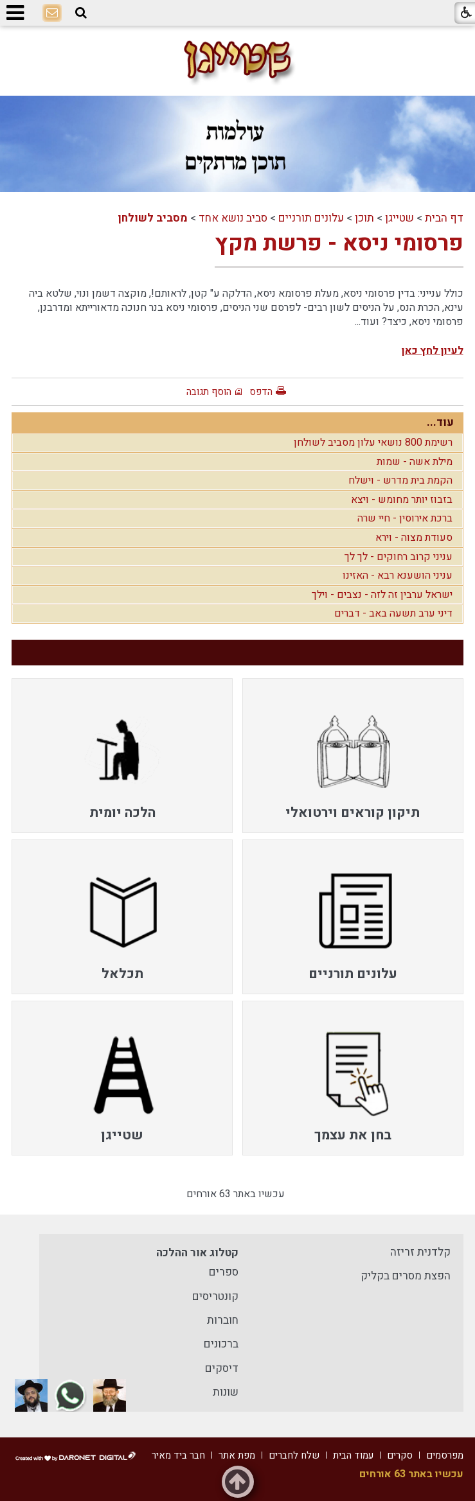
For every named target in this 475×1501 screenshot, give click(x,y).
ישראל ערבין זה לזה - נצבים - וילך (382, 594)
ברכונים (221, 1344)
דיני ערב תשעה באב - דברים (393, 613)
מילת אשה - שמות (415, 462)
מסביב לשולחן (153, 218)
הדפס (261, 392)
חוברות (222, 1320)
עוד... (440, 422)
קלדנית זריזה (420, 1252)
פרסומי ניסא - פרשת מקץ (339, 243)
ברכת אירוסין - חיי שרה (405, 518)
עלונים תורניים (311, 218)
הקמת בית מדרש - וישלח (400, 480)
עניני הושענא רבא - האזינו (398, 575)
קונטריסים (215, 1296)
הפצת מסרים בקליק (406, 1276)
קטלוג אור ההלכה (197, 1253)
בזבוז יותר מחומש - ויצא (402, 499)
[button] (81, 13)
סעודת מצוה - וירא (414, 537)
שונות (225, 1392)
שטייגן (399, 218)
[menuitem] (352, 755)
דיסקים (221, 1368)
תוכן (364, 218)
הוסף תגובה (208, 392)
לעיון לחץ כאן (432, 350)
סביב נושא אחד (233, 218)
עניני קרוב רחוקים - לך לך (399, 557)
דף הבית (444, 218)
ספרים (223, 1272)
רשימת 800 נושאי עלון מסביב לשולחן (373, 442)
